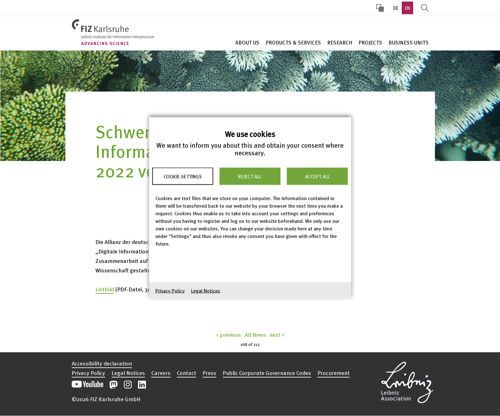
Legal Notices (205, 290)
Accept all (317, 176)
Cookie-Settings (183, 176)
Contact (186, 373)
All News (255, 334)
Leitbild (104, 289)
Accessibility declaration (102, 363)
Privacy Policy (170, 290)
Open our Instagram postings (128, 385)
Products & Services (293, 42)
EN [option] (407, 7)
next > (276, 334)
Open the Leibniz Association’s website (407, 381)
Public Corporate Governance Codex (267, 373)
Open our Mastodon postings (113, 385)
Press (209, 373)
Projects (370, 42)
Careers (161, 373)
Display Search (425, 8)
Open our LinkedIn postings (142, 385)
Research (339, 42)
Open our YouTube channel (87, 385)
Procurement (333, 373)
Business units (409, 42)
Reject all (250, 176)
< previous (228, 334)
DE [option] (395, 7)
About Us (247, 42)
